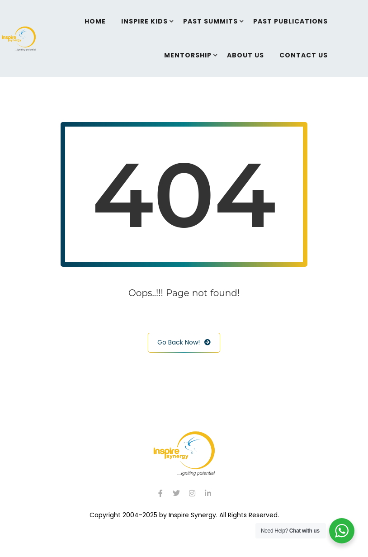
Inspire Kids (144, 21)
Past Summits (210, 21)
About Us (245, 55)
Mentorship (188, 55)
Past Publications (290, 21)
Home (95, 21)
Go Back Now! (184, 342)
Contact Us (303, 55)
